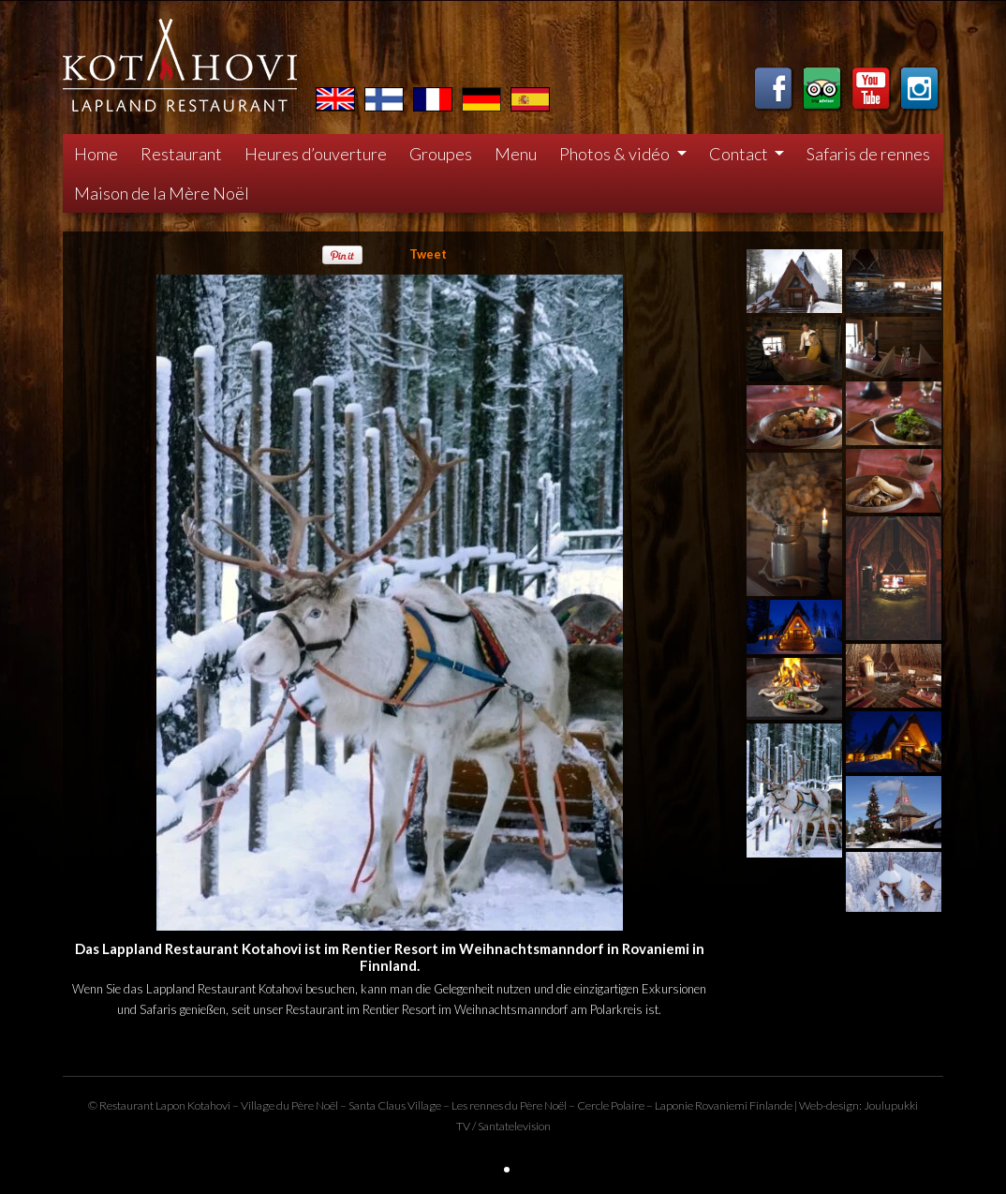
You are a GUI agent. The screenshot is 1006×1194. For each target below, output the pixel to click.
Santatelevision (514, 1126)
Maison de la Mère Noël (161, 193)
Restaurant (181, 153)
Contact (740, 153)
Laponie (674, 1105)
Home (96, 153)
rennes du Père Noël (518, 1105)
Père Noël (314, 1105)
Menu (516, 153)
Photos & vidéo (616, 153)
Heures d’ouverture (315, 153)
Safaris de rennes (868, 153)
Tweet (428, 253)
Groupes (440, 153)
